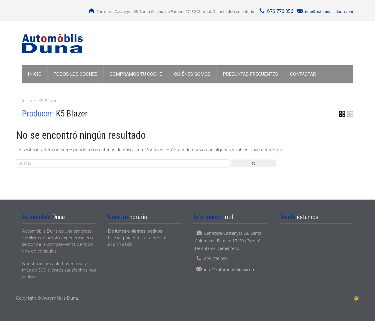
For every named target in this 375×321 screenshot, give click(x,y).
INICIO (35, 74)
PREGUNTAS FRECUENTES (250, 74)
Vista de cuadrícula (342, 114)
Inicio (27, 100)
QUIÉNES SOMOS (192, 74)
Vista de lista (350, 114)
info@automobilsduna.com (329, 11)
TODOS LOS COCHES (76, 74)
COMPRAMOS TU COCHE (136, 74)
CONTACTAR (303, 74)
